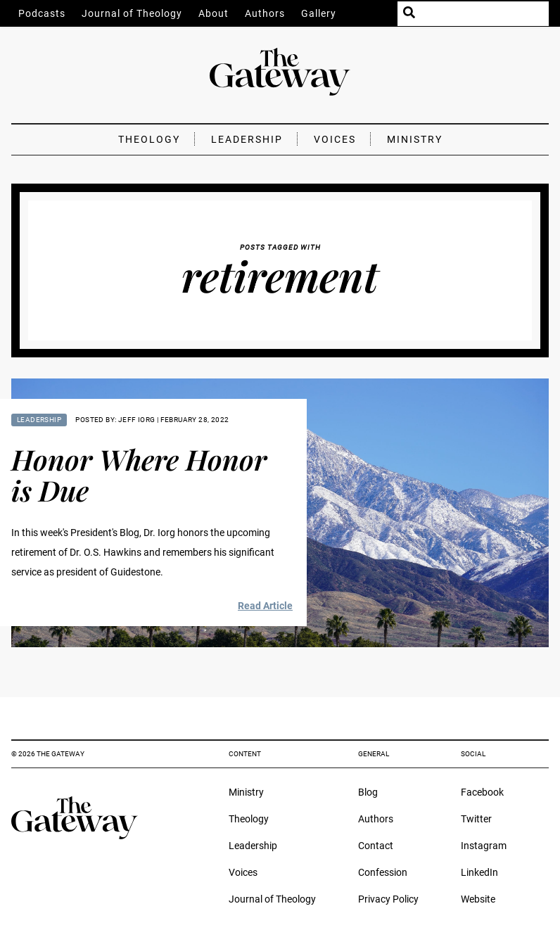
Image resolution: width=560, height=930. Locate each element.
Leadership (247, 139)
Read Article (265, 605)
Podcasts (41, 13)
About (213, 13)
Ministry (415, 139)
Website (478, 899)
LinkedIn (479, 872)
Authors (265, 13)
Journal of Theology (132, 13)
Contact (375, 845)
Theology (149, 139)
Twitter (476, 818)
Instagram (484, 845)
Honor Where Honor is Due (139, 474)
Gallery (318, 13)
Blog (368, 792)
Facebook (482, 792)
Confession (382, 872)
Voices (335, 139)
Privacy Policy (388, 899)
